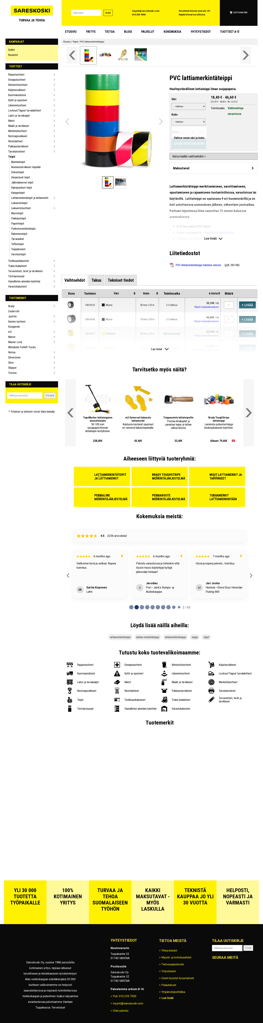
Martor (12, 337)
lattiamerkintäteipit (120, 637)
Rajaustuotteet (16, 74)
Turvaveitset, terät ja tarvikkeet (25, 271)
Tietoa (110, 31)
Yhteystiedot (201, 31)
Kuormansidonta (17, 95)
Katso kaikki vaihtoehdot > (189, 156)
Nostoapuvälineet (17, 136)
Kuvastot (13, 55)
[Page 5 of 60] (158, 607)
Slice (11, 362)
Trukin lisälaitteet (17, 266)
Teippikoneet (18, 249)
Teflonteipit (17, 244)
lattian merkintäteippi (147, 637)
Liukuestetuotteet (21, 208)
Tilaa (50, 395)
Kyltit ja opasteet (17, 100)
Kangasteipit (18, 192)
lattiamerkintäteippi (175, 637)
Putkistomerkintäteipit (23, 228)
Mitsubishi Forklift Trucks (22, 347)
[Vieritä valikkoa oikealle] (245, 55)
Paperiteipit (17, 223)
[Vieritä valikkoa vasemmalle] (72, 55)
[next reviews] (251, 575)
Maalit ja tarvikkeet (18, 126)
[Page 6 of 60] (163, 607)
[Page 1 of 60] (136, 607)
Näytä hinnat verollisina (192, 14)
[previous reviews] (68, 575)
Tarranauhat (17, 239)
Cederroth (13, 311)
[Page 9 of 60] (179, 607)
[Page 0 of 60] (131, 607)
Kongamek (14, 326)
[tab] (75, 280)
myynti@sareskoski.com (145, 11)
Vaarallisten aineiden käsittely (24, 281)
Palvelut (147, 31)
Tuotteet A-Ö (229, 31)
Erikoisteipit (17, 172)
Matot (11, 120)
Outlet (11, 49)
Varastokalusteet (17, 286)
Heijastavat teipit (20, 177)
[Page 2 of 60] (142, 607)
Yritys (91, 31)
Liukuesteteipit (19, 203)
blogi (128, 31)
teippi (195, 637)
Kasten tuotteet (16, 321)
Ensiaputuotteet (16, 79)
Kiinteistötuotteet (17, 85)
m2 (10, 332)
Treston (12, 373)
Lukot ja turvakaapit (19, 115)
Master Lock (15, 342)
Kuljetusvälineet (16, 90)
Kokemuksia (172, 31)
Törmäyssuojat (16, 276)
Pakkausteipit (18, 218)
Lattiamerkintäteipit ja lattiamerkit (29, 198)
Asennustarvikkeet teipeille (26, 167)
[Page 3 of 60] (147, 607)
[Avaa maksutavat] (213, 168)
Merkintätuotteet (17, 131)
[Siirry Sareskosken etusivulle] (31, 13)
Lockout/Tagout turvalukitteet (24, 110)
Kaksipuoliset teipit (21, 187)
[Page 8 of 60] (173, 607)
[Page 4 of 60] (152, 607)
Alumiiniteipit (18, 162)
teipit (206, 637)
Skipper (12, 367)
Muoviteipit (17, 213)
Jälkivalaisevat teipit (22, 182)
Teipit (11, 156)
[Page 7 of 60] (168, 607)
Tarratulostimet (16, 151)
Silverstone (14, 357)
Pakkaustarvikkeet (18, 146)
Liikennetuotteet (17, 105)
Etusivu (70, 31)
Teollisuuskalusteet (18, 261)
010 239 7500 (138, 14)
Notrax (12, 352)
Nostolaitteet (15, 141)
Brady (11, 306)
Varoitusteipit (18, 254)
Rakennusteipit (19, 233)
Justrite (12, 316)
